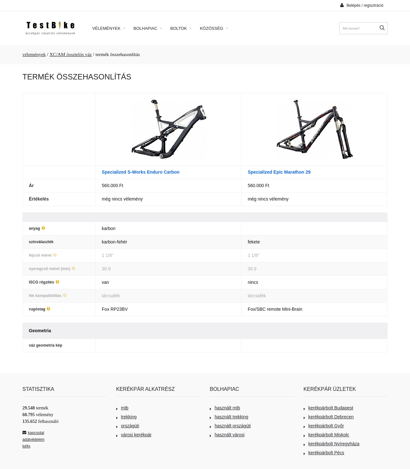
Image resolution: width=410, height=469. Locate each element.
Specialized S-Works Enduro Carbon (140, 172)
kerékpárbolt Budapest (328, 407)
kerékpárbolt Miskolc (326, 434)
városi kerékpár (134, 434)
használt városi (227, 434)
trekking (126, 416)
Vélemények (108, 28)
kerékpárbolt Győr (324, 425)
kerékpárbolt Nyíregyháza (332, 443)
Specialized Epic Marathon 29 (279, 172)
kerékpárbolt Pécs (324, 452)
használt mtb (225, 407)
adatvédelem (33, 439)
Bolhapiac (148, 28)
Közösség (214, 28)
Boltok (181, 28)
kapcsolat (33, 433)
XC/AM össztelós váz (70, 54)
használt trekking (229, 416)
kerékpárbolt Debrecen (329, 416)
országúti (127, 425)
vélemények (34, 54)
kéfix (26, 446)
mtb (122, 407)
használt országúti (230, 425)
